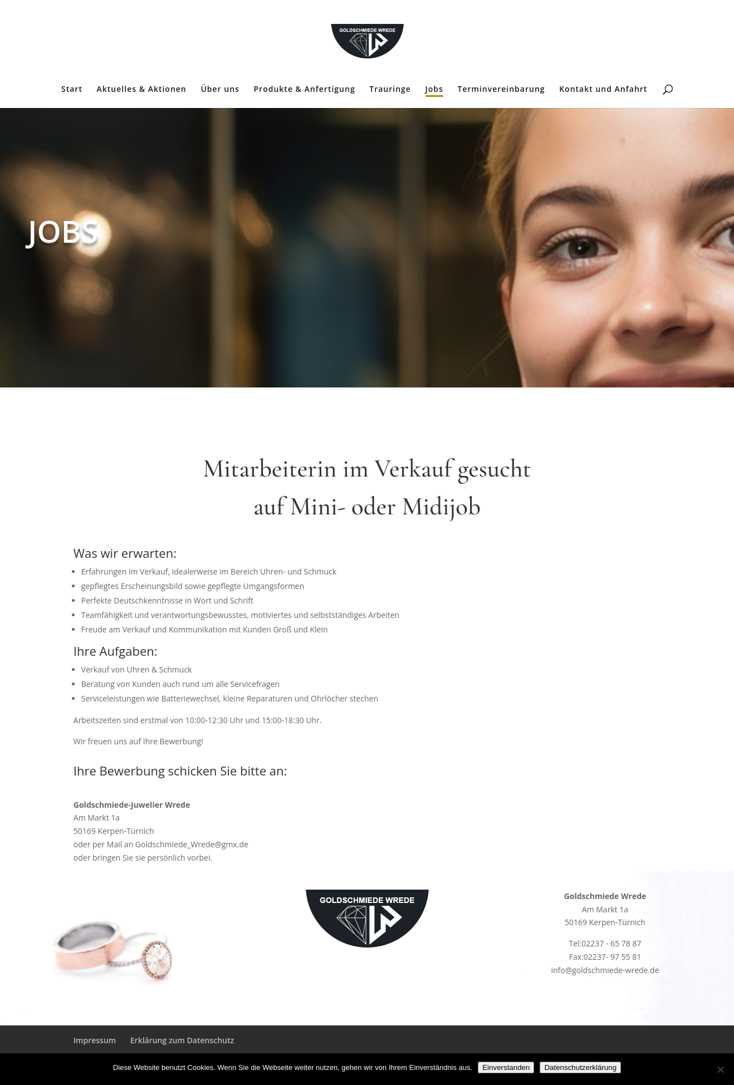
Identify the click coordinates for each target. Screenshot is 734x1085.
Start (71, 89)
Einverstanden (506, 1067)
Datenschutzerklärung (580, 1067)
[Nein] (720, 1069)
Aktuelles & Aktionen (142, 89)
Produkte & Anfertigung (304, 89)
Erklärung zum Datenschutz (182, 1040)
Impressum (95, 1040)
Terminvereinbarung (501, 89)
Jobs (434, 89)
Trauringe (390, 89)
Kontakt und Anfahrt (603, 89)
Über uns (219, 89)
